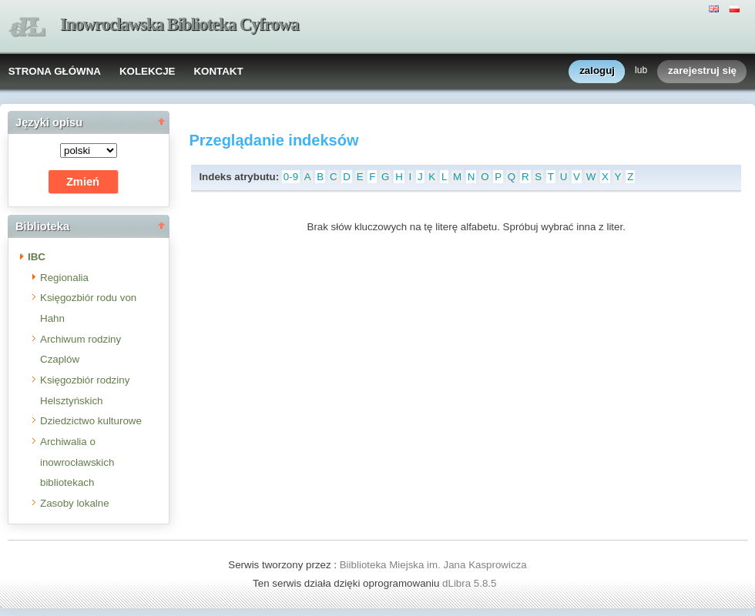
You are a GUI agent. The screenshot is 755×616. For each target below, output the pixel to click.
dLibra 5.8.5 (470, 583)
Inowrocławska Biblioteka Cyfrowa (179, 24)
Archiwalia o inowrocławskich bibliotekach (77, 462)
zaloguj (597, 71)
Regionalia (64, 277)
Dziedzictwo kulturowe (91, 421)
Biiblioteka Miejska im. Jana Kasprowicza (433, 565)
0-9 (291, 176)
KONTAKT (218, 71)
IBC (36, 257)
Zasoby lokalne (74, 503)
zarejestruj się (702, 71)
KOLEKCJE (147, 71)
